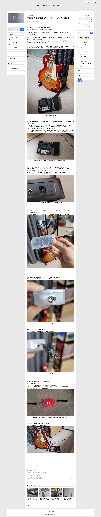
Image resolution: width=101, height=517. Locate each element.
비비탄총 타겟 (86, 56)
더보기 (91, 32)
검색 (22, 30)
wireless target (81, 51)
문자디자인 (81, 61)
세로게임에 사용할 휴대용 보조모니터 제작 (34, 478)
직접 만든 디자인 (13, 45)
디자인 (84, 59)
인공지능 (86, 54)
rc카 (86, 51)
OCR (87, 49)
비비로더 (80, 56)
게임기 (84, 44)
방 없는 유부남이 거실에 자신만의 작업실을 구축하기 (36, 477)
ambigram (81, 66)
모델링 (80, 59)
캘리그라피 (81, 35)
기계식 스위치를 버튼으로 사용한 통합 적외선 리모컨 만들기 (37, 472)
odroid (80, 40)
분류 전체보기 (12, 37)
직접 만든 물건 (12, 42)
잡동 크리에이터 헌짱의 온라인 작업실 (50, 5)
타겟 (89, 40)
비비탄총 (83, 63)
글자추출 (80, 47)
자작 (86, 35)
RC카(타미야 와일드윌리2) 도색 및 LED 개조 (34, 475)
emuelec (87, 37)
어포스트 (51, 514)
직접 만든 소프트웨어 (14, 47)
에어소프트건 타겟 (86, 42)
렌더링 (85, 40)
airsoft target (81, 37)
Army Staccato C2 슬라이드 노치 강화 (33, 474)
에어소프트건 (87, 61)
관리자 (55, 514)
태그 (49, 511)
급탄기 (80, 49)
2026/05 (85, 15)
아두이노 (80, 42)
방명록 (53, 511)
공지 (10, 39)
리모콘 (80, 44)
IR (83, 49)
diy (79, 63)
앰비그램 (80, 54)
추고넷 (85, 47)
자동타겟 (89, 63)
